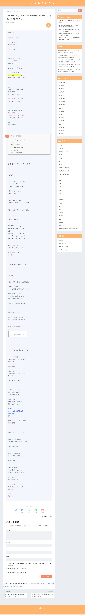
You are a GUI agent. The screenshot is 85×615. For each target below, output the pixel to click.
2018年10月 (62, 107)
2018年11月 (62, 103)
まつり (60, 182)
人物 (60, 189)
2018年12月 (62, 100)
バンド (60, 169)
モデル (60, 185)
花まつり (61, 219)
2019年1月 (62, 97)
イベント (61, 152)
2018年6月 (62, 120)
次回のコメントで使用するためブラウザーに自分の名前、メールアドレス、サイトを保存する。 (29, 564)
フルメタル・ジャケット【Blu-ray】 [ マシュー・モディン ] (17, 334)
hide (18, 135)
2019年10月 (62, 83)
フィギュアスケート (64, 175)
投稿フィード (62, 251)
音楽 (60, 233)
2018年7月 (62, 117)
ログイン (61, 247)
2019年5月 (62, 87)
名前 (8, 542)
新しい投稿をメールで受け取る (17, 572)
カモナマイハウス (64, 155)
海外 (50, 516)
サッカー (61, 159)
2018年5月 (62, 123)
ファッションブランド (65, 172)
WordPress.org (63, 258)
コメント (8, 529)
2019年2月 (62, 93)
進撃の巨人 (62, 229)
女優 (60, 199)
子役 (60, 202)
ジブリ (60, 162)
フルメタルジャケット (17, 147)
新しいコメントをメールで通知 (17, 568)
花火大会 (61, 222)
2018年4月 (62, 127)
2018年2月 (62, 134)
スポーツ (61, 165)
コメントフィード (64, 254)
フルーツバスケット (64, 179)
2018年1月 (62, 137)
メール (8, 549)
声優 (60, 196)
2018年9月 (62, 110)
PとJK (60, 149)
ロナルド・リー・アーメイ (18, 139)
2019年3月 (62, 90)
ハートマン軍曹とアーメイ (19, 152)
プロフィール (15, 141)
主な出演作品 (15, 144)
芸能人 (60, 226)
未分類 (60, 209)
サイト (8, 556)
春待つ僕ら (62, 206)
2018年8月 (62, 113)
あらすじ (14, 149)
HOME (42, 609)
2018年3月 (62, 130)
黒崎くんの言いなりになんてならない (69, 236)
